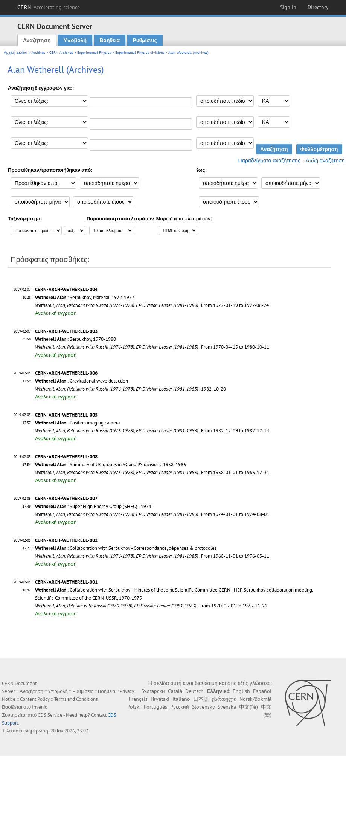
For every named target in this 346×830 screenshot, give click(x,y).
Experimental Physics (94, 52)
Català (175, 691)
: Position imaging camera (77, 423)
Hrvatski (160, 699)
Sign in (288, 7)
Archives (38, 52)
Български (153, 691)
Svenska (227, 706)
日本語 (201, 699)
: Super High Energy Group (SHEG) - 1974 (93, 506)
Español (262, 691)
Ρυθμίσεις (145, 40)
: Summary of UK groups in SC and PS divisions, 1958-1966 (110, 464)
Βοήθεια (109, 40)
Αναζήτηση (37, 40)
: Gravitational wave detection (81, 381)
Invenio (39, 707)
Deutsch (194, 691)
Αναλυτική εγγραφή (55, 313)
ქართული (224, 699)
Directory (318, 7)
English (241, 691)
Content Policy (35, 699)
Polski (134, 706)
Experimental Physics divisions (139, 52)
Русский (179, 706)
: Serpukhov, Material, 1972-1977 (84, 297)
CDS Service (50, 715)
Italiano (181, 699)
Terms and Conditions (76, 699)
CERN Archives (61, 52)
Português (155, 706)
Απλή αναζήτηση (325, 160)
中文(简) (248, 706)
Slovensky (203, 706)
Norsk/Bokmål (255, 699)
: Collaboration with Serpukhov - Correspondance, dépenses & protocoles (125, 548)
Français (138, 699)
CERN (48, 7)
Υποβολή (75, 40)
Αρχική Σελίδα (15, 52)
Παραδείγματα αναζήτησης (269, 160)
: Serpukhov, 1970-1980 (75, 339)
